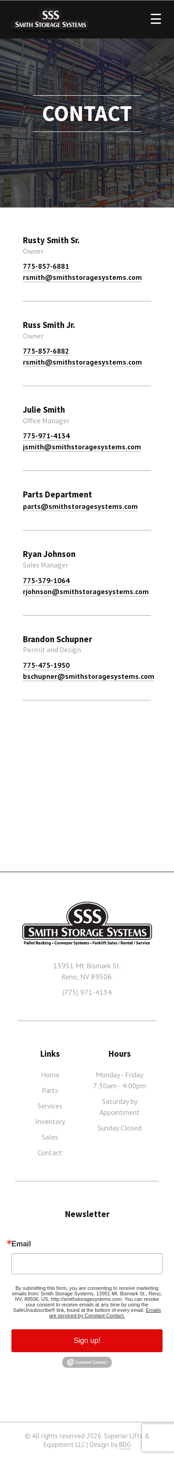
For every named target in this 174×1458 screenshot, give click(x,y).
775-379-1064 (46, 580)
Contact (50, 1152)
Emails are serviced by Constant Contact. (105, 1312)
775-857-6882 (46, 350)
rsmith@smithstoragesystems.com (82, 277)
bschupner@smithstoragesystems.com (88, 676)
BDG (125, 1444)
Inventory (50, 1121)
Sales (50, 1136)
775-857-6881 (46, 266)
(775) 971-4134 (87, 992)
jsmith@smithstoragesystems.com (82, 446)
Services (50, 1105)
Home (50, 1074)
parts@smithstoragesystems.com (80, 506)
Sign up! (87, 1340)
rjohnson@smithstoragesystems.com (86, 591)
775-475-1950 (46, 665)
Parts (50, 1090)
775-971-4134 (46, 435)
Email (21, 1244)
